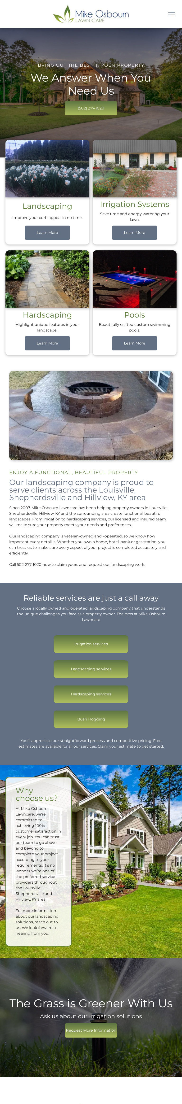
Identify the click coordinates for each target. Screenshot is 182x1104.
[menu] (171, 14)
